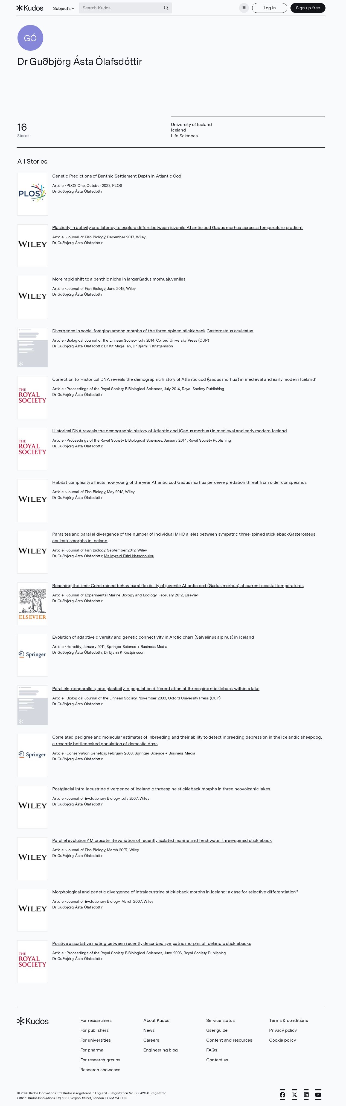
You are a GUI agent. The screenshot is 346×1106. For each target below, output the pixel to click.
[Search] (167, 7)
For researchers (96, 1019)
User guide (217, 1029)
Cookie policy (282, 1039)
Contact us (217, 1059)
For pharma (91, 1049)
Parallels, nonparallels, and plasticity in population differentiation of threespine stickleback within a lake (155, 688)
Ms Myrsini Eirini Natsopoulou (129, 555)
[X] (294, 1094)
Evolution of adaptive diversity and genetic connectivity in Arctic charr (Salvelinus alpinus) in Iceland (153, 636)
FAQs (211, 1049)
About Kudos (156, 1019)
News (149, 1029)
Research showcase (100, 1069)
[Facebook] (282, 1094)
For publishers (94, 1029)
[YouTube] (318, 1094)
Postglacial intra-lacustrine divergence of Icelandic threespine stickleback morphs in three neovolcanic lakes (161, 788)
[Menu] (243, 8)
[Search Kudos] (121, 7)
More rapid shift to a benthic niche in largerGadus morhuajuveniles (118, 278)
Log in (269, 7)
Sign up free (307, 7)
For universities (95, 1039)
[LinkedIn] (306, 1094)
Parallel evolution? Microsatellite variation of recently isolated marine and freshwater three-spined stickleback (162, 839)
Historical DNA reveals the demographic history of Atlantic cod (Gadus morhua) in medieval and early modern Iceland (169, 430)
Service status (220, 1019)
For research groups (100, 1059)
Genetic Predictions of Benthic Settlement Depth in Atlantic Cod (116, 175)
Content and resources (229, 1039)
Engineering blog (160, 1049)
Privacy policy (282, 1029)
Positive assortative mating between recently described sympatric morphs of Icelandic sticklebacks (151, 942)
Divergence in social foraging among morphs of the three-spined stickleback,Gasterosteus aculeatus (152, 330)
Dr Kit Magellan (117, 345)
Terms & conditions (288, 1019)
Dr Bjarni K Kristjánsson (153, 345)
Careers (151, 1039)
